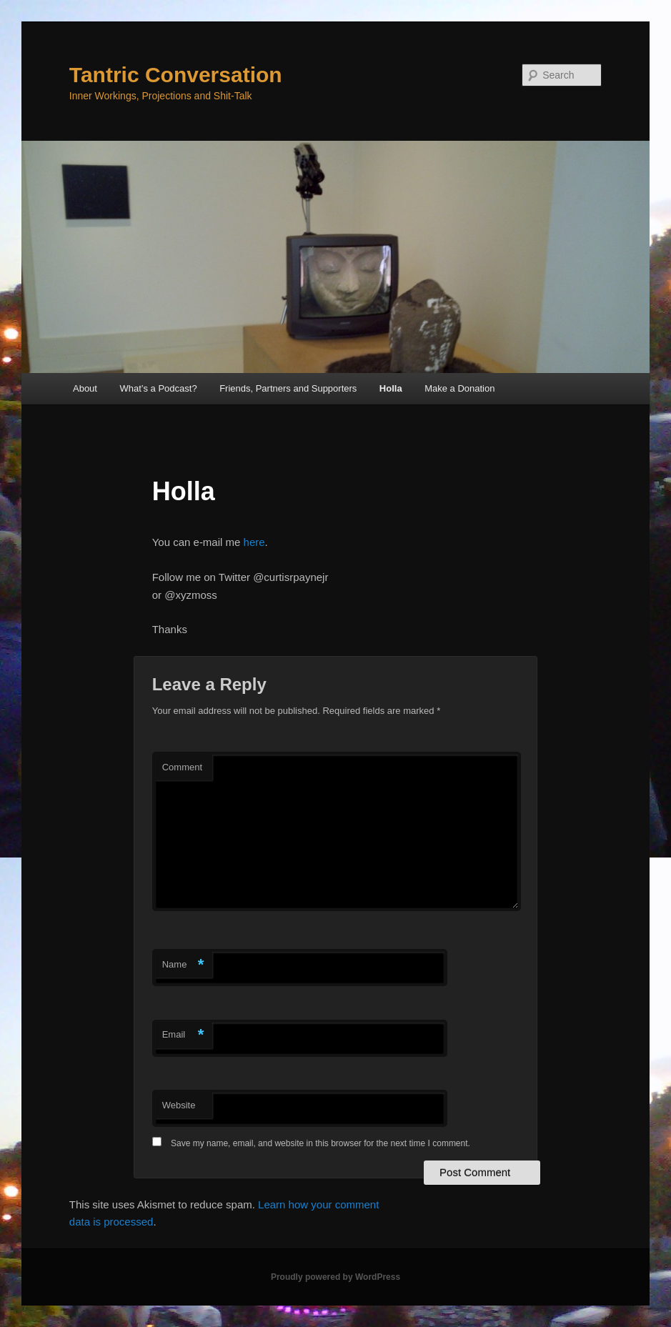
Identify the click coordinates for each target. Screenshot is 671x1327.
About (85, 388)
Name (183, 965)
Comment (182, 767)
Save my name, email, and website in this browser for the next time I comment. (320, 1143)
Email (183, 1035)
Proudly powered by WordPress (335, 1277)
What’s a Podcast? (158, 388)
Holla (390, 388)
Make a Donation (459, 388)
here (254, 542)
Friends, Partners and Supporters (288, 388)
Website (179, 1105)
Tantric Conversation (175, 74)
